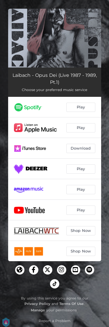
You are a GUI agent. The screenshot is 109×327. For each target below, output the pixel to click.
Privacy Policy (37, 303)
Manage (38, 310)
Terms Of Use (71, 303)
